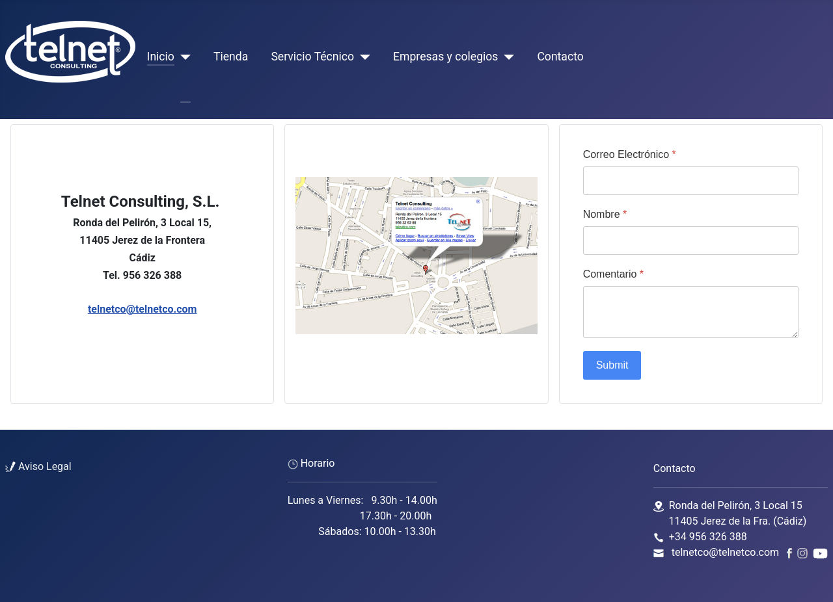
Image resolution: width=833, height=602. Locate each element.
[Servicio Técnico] (362, 57)
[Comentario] (691, 312)
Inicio (160, 56)
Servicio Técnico (312, 56)
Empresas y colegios (445, 56)
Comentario (613, 274)
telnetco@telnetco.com (142, 309)
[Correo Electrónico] (691, 180)
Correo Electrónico (629, 154)
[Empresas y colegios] (506, 57)
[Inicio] (182, 57)
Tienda (230, 56)
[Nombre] (691, 240)
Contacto (560, 56)
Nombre (605, 214)
